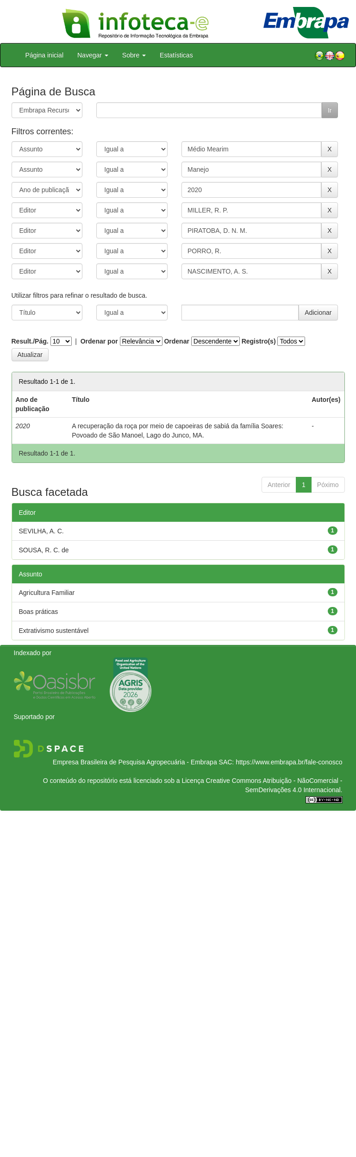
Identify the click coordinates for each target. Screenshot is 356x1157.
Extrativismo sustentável (54, 630)
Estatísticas (176, 55)
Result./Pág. (30, 341)
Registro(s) (259, 341)
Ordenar (176, 341)
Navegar (92, 55)
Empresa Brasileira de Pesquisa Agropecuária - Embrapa (135, 762)
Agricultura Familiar (47, 592)
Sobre (134, 55)
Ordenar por (99, 341)
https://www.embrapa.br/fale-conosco (289, 762)
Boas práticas (38, 611)
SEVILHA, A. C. (41, 531)
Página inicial (44, 55)
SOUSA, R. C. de (44, 550)
